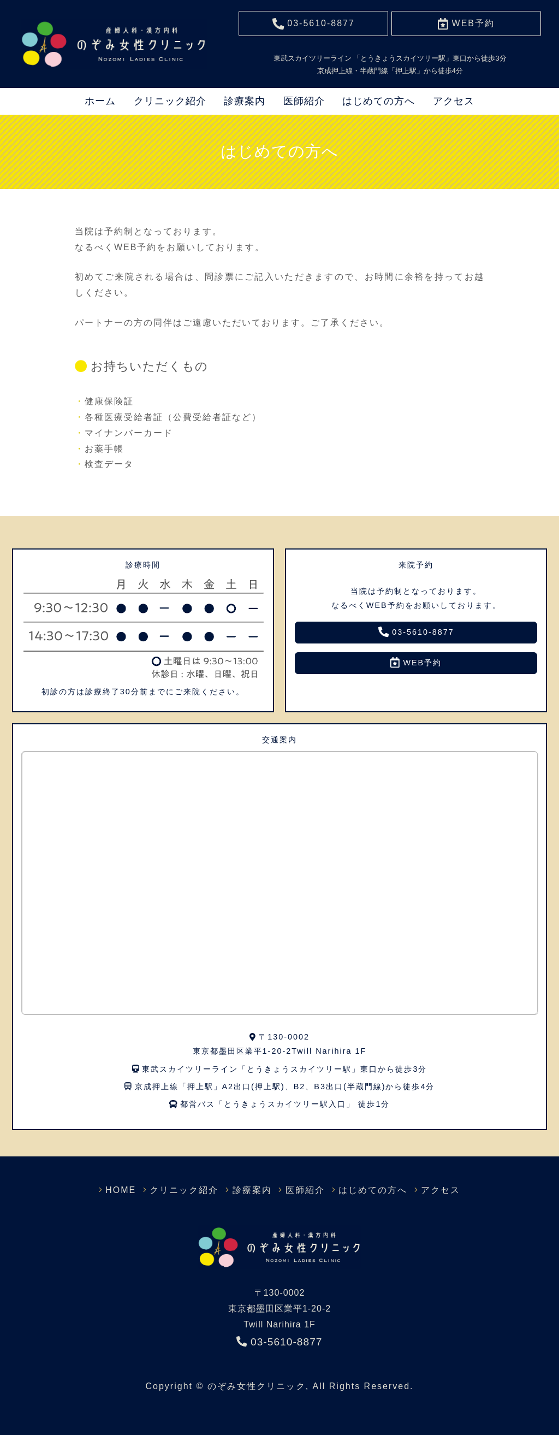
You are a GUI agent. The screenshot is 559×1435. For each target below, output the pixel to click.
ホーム (100, 101)
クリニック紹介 (170, 101)
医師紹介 (304, 101)
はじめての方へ (378, 101)
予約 (466, 23)
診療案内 (244, 101)
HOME (134, 1190)
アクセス (453, 101)
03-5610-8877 (416, 632)
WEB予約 (416, 662)
